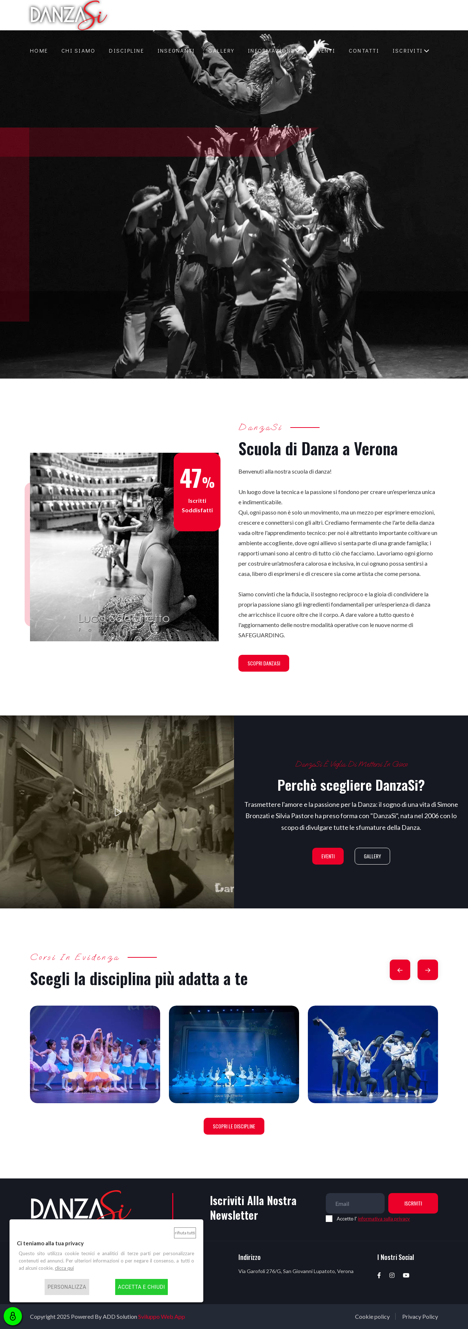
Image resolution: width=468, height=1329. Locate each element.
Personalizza (67, 1287)
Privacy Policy (420, 1316)
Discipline (126, 50)
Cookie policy (372, 1316)
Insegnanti (176, 50)
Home (39, 50)
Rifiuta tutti (185, 1232)
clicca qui (64, 1268)
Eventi (324, 50)
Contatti (364, 50)
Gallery (221, 50)
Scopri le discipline (234, 1126)
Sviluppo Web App (161, 1316)
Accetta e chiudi (141, 1287)
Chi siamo (78, 50)
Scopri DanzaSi (264, 663)
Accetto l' (373, 1219)
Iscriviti (408, 50)
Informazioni (271, 50)
